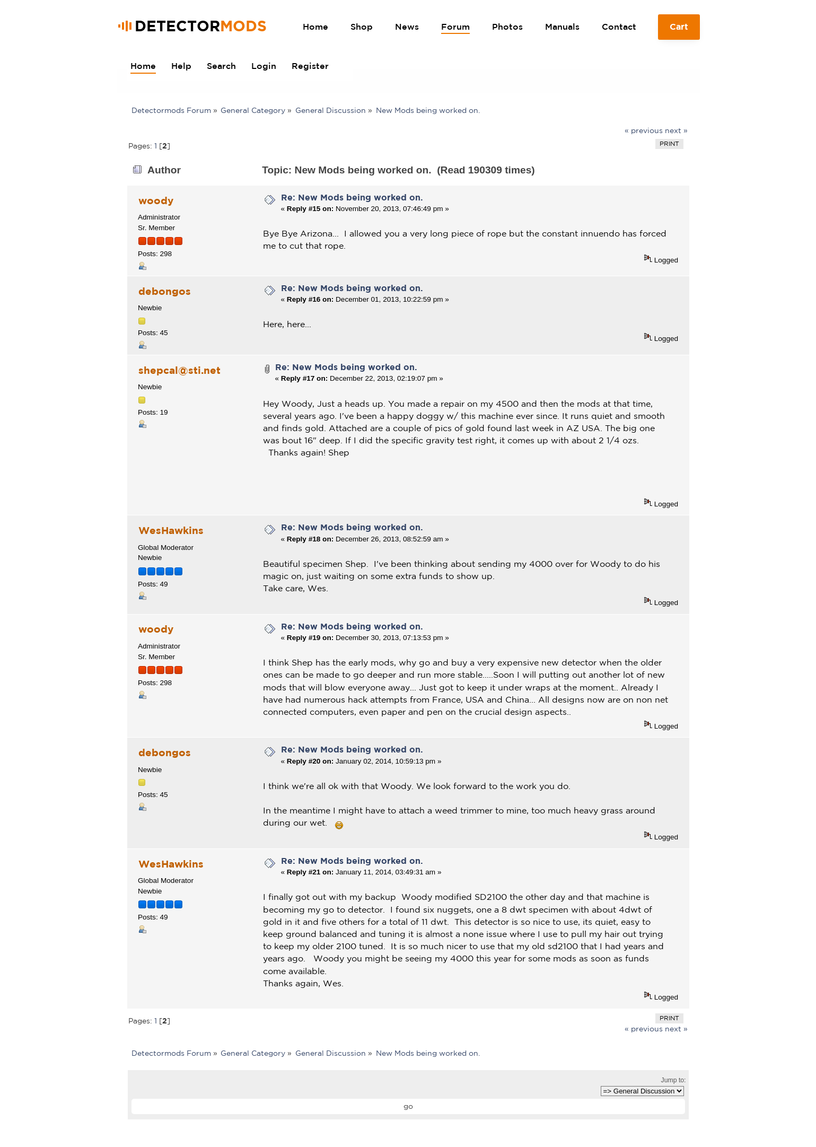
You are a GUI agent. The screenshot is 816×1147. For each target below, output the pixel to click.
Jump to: (673, 1080)
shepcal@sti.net (179, 370)
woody (155, 200)
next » (676, 130)
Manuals (562, 26)
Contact (619, 26)
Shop (361, 26)
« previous (644, 130)
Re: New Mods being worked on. (352, 197)
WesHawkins (171, 530)
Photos (507, 26)
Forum (455, 26)
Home (315, 26)
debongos (164, 291)
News (407, 26)
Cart (678, 31)
